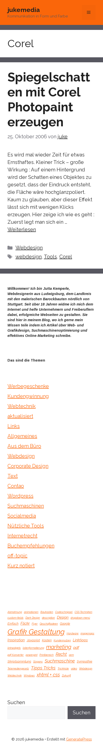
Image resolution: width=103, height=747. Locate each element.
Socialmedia (21, 516)
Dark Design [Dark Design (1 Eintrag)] (32, 617)
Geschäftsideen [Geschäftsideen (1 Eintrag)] (49, 623)
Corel (65, 257)
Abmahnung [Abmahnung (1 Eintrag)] (14, 611)
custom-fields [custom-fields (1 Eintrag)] (15, 617)
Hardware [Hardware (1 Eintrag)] (73, 633)
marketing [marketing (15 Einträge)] (58, 647)
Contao (15, 486)
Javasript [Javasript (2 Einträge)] (33, 640)
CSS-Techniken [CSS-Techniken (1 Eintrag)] (83, 611)
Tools (50, 257)
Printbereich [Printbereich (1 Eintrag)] (46, 654)
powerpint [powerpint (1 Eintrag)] (31, 654)
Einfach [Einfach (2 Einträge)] (12, 623)
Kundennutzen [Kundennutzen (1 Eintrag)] (62, 640)
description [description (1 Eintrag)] (48, 617)
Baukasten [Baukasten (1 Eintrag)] (46, 611)
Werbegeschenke (28, 386)
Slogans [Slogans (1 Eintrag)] (38, 661)
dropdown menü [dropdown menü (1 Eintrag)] (80, 617)
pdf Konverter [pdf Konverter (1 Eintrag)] (15, 654)
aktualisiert (20, 416)
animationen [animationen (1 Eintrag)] (31, 611)
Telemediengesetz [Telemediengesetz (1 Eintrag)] (18, 668)
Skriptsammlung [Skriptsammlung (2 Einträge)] (19, 661)
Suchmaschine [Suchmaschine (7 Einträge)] (60, 661)
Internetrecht (22, 536)
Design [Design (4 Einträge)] (63, 617)
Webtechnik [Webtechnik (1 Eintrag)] (14, 675)
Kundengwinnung (28, 396)
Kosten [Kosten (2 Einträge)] (47, 640)
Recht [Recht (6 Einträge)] (61, 654)
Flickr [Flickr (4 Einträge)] (25, 623)
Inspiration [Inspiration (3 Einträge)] (16, 640)
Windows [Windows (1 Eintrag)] (29, 675)
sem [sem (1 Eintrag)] (71, 654)
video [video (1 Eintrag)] (74, 668)
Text (12, 476)
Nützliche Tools (25, 526)
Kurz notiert (21, 566)
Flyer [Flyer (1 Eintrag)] (35, 623)
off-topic (17, 556)
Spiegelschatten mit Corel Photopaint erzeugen (48, 99)
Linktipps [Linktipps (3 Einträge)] (80, 640)
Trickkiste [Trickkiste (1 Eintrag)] (63, 668)
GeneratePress (79, 739)
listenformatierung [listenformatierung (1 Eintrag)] (33, 647)
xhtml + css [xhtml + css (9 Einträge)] (48, 675)
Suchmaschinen (25, 506)
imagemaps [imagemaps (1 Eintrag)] (87, 633)
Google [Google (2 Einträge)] (65, 623)
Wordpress (20, 496)
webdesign (28, 257)
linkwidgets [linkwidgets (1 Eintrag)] (14, 647)
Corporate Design (27, 466)
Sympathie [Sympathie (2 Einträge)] (84, 661)
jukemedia (23, 9)
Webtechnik (21, 406)
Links (13, 426)
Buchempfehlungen (30, 546)
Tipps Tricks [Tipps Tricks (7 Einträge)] (43, 668)
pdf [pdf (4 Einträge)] (76, 647)
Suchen (16, 702)
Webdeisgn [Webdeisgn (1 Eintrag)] (85, 668)
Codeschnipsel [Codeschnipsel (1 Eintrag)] (64, 611)
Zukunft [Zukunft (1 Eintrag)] (66, 675)
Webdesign (29, 248)
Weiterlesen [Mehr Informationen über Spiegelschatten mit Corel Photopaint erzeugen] (21, 229)
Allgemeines (22, 436)
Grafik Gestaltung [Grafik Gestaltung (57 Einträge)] (36, 631)
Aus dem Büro (24, 446)
